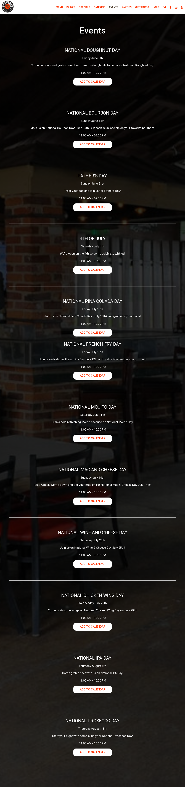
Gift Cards (137, 8)
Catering (95, 8)
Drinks (65, 8)
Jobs (151, 8)
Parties (122, 8)
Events (108, 8)
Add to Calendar (93, 82)
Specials (79, 8)
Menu (54, 8)
